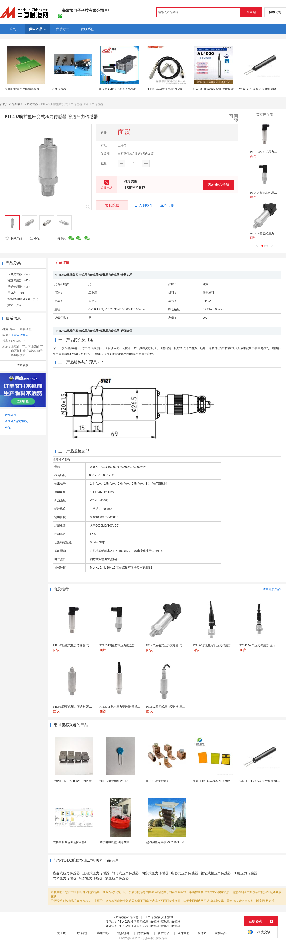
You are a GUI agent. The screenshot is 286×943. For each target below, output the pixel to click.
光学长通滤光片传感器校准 (22, 89)
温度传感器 (59, 89)
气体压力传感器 (64, 878)
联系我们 (83, 933)
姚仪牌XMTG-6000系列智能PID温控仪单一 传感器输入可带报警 (139, 89)
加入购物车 (144, 205)
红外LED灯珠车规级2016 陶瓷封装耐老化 (219, 781)
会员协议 (163, 933)
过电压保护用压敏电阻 (113, 781)
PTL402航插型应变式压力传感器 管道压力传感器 (149, 921)
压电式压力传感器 (95, 873)
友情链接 (221, 933)
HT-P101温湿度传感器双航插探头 (166, 89)
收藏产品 (13, 238)
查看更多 (23, 365)
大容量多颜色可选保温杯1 (69, 842)
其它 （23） (15, 305)
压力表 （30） (16, 292)
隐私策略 (143, 933)
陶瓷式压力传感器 (155, 873)
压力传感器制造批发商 (159, 917)
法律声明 (183, 933)
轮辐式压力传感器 (125, 873)
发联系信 (112, 205)
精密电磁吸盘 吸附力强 (114, 842)
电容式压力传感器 (184, 873)
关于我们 (62, 933)
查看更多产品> (272, 589)
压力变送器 (31, 104)
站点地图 (123, 933)
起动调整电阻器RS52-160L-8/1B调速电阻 (172, 842)
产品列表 (14, 104)
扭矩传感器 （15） (19, 286)
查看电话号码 (218, 185)
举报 (34, 238)
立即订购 (167, 205)
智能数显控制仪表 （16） (23, 299)
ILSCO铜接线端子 (157, 781)
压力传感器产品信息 (125, 917)
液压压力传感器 (117, 878)
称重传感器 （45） (19, 280)
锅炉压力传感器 (91, 878)
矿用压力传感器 (245, 873)
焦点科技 (148, 938)
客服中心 (103, 933)
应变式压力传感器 (66, 873)
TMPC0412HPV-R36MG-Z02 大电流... (76, 781)
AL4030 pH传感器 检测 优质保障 (213, 89)
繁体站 (202, 933)
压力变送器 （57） (19, 274)
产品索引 (10, 415)
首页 (3, 104)
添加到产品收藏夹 (16, 421)
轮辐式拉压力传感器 (216, 873)
